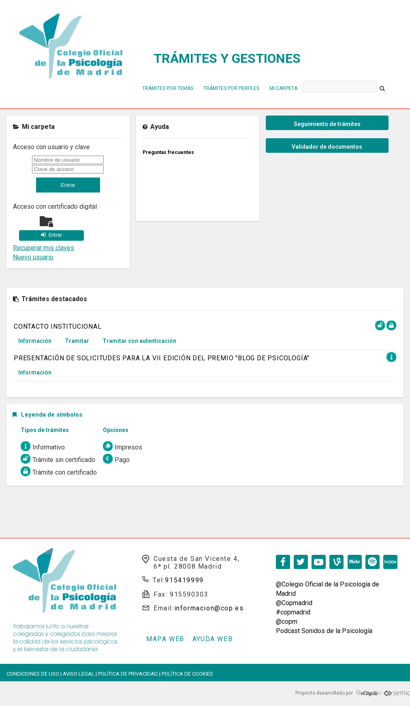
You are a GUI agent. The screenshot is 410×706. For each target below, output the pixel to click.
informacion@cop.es (209, 608)
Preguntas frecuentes (168, 152)
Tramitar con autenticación (139, 341)
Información (34, 341)
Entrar (55, 235)
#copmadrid (293, 612)
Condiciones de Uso (32, 674)
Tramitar (77, 341)
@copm (286, 621)
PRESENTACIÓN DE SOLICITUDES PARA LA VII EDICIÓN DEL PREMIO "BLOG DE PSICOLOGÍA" (162, 358)
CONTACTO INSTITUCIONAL (58, 326)
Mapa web (165, 639)
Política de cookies (187, 674)
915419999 (184, 580)
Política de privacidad (128, 674)
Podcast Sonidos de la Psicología (324, 631)
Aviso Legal (78, 674)
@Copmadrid (294, 603)
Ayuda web (212, 639)
